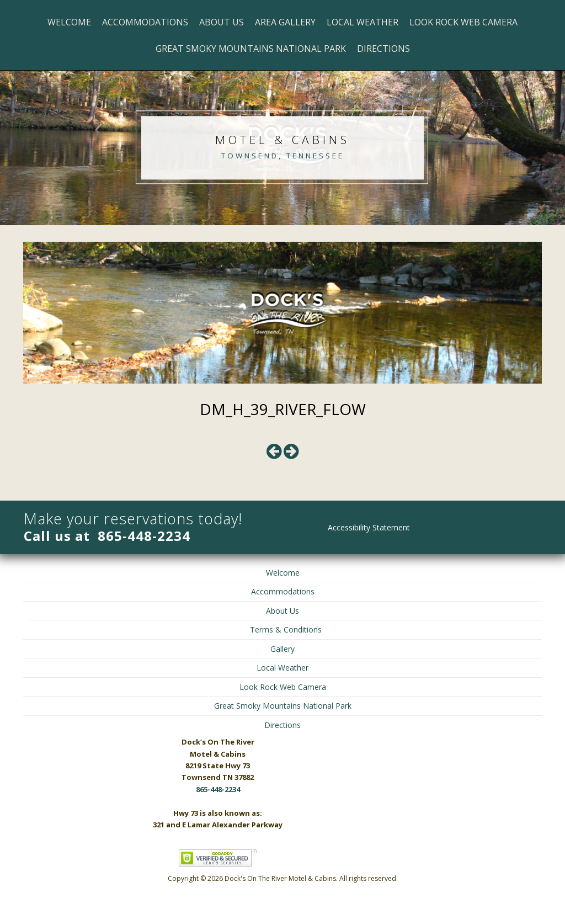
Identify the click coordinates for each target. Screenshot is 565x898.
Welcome (69, 22)
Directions (383, 48)
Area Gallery (285, 22)
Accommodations (145, 22)
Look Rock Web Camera (463, 22)
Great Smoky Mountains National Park (251, 48)
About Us (221, 22)
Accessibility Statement (369, 527)
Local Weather (362, 22)
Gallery (282, 649)
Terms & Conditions (286, 629)
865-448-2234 (144, 536)
